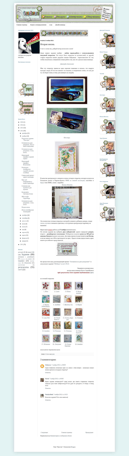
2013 (22, 128)
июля (23, 224)
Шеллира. (67, 137)
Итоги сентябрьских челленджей (28, 210)
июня (23, 226)
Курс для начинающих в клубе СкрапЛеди (28, 181)
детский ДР (21, 252)
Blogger (73, 447)
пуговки (47, 223)
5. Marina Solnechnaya (46, 305)
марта (24, 235)
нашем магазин (58, 236)
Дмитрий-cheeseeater (67, 64)
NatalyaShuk (49, 394)
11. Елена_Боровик (67, 318)
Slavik (47, 378)
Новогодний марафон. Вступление (26, 163)
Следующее (44, 432)
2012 (22, 130)
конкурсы (23, 259)
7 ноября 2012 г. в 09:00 (56, 378)
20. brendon (79, 344)
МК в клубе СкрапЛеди (26, 197)
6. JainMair (57, 305)
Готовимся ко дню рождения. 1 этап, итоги (28, 202)
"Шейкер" (57, 264)
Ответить (48, 372)
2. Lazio (57, 291)
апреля (24, 232)
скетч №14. (65, 264)
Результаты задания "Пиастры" (27, 139)
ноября (24, 136)
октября (24, 215)
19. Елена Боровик (67, 345)
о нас (50, 25)
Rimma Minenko (67, 185)
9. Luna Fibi (46, 318)
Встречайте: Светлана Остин (27, 193)
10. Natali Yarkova (57, 318)
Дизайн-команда (60, 25)
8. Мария (78, 305)
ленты (42, 223)
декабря (24, 133)
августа (24, 221)
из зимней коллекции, (77, 180)
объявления (27, 263)
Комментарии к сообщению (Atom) (61, 436)
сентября (25, 218)
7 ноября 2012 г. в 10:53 (61, 394)
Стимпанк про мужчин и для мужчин (26, 187)
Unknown (48, 365)
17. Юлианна (45, 344)
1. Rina (45, 291)
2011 (21, 244)
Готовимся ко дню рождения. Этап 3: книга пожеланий (28, 144)
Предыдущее (89, 432)
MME (67, 180)
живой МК (31, 252)
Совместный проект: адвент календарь (28, 176)
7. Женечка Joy (67, 305)
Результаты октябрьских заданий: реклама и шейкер (28, 170)
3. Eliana (68, 291)
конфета (30, 259)
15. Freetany (67, 331)
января (24, 241)
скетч (20, 270)
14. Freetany (57, 331)
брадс (42, 182)
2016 (22, 122)
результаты (23, 267)
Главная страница (22, 25)
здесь (92, 272)
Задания (25, 254)
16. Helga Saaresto (79, 332)
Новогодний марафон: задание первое (28, 157)
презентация (21, 265)
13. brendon (46, 331)
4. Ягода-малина (79, 292)
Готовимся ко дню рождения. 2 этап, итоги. (28, 150)
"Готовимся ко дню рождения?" (79, 261)
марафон (21, 261)
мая (23, 229)
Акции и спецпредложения (38, 25)
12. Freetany (78, 318)
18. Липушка (56, 344)
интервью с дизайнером (26, 257)
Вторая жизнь (26, 207)
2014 (22, 125)
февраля (24, 238)
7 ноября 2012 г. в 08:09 (59, 365)
